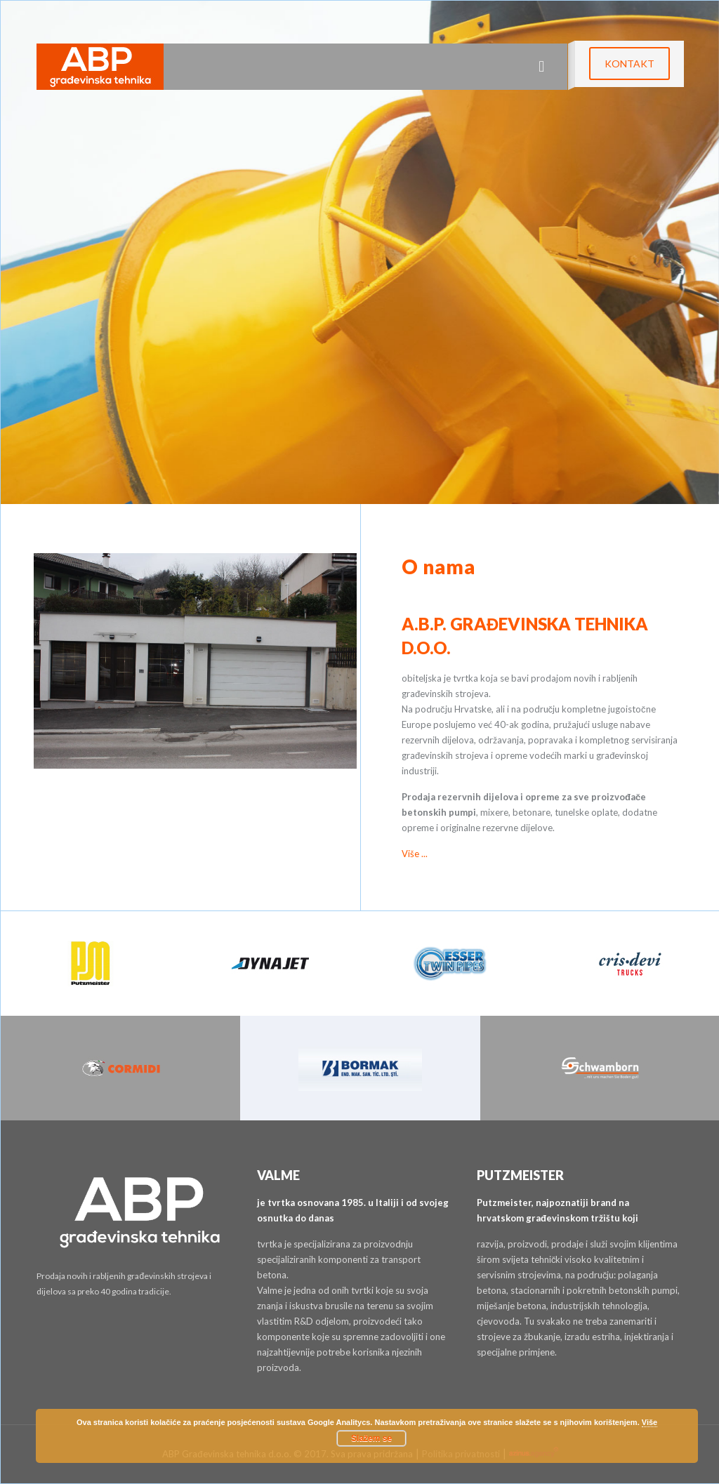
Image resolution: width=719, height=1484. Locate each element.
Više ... (415, 853)
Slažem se (371, 1438)
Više (649, 1422)
